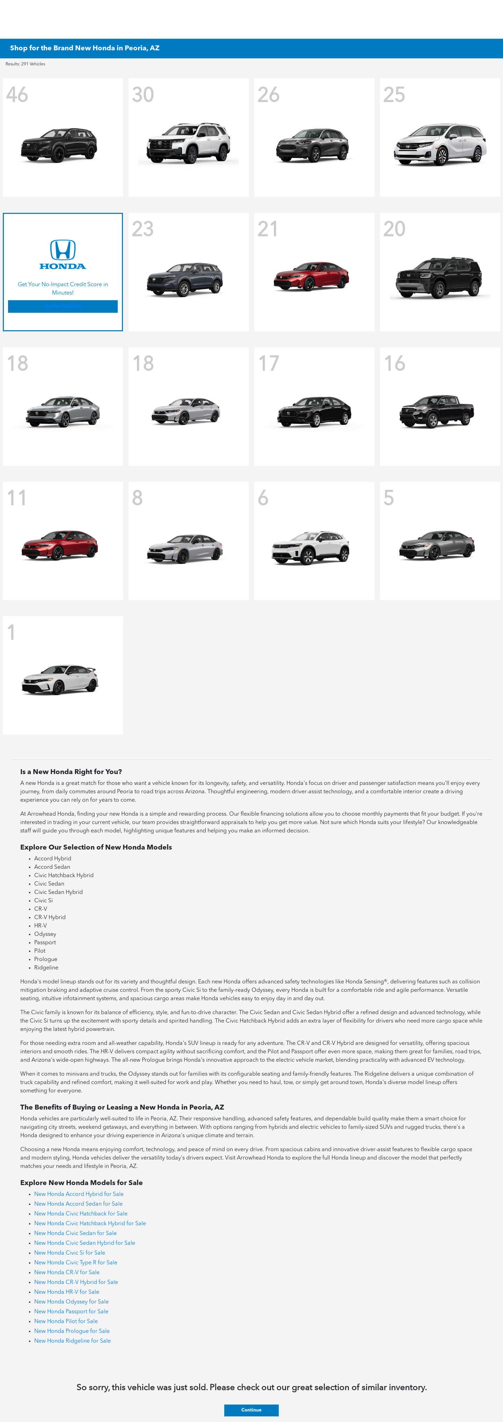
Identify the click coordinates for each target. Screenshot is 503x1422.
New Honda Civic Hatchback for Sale (80, 1214)
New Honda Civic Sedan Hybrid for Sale (84, 1243)
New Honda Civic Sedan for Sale (75, 1233)
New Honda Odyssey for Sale (71, 1302)
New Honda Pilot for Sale (66, 1321)
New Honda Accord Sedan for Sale (78, 1204)
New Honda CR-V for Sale (67, 1273)
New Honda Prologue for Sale (72, 1331)
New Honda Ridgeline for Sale (72, 1341)
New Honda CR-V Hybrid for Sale (76, 1282)
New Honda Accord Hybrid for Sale (79, 1194)
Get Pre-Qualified (63, 306)
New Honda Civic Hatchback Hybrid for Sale (90, 1224)
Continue (251, 1410)
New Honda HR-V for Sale (66, 1292)
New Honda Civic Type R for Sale (75, 1263)
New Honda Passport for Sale (71, 1312)
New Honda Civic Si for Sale (69, 1253)
